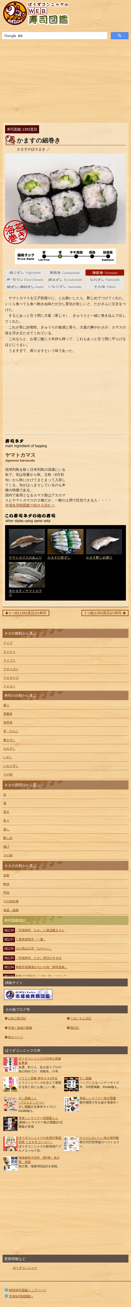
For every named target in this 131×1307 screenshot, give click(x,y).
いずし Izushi (25, 287)
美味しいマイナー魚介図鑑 (97, 1098)
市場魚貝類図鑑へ (18, 1296)
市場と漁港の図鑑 (18, 1028)
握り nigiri (25, 273)
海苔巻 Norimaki (105, 273)
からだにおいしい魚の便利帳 (99, 1138)
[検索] (54, 36)
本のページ (13, 1037)
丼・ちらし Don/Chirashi (25, 280)
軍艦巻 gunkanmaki (64, 273)
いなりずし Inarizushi (64, 287)
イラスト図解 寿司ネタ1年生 (38, 1078)
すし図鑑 (85, 1078)
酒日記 (72, 1028)
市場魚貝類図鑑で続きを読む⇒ (30, 505)
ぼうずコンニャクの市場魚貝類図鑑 (28, 994)
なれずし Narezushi (105, 280)
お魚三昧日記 (15, 1018)
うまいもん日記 (78, 1018)
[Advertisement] (65, 79)
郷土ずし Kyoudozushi (64, 280)
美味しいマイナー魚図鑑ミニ (38, 1118)
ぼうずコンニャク (25, 1268)
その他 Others (105, 287)
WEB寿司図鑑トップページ (25, 1290)
